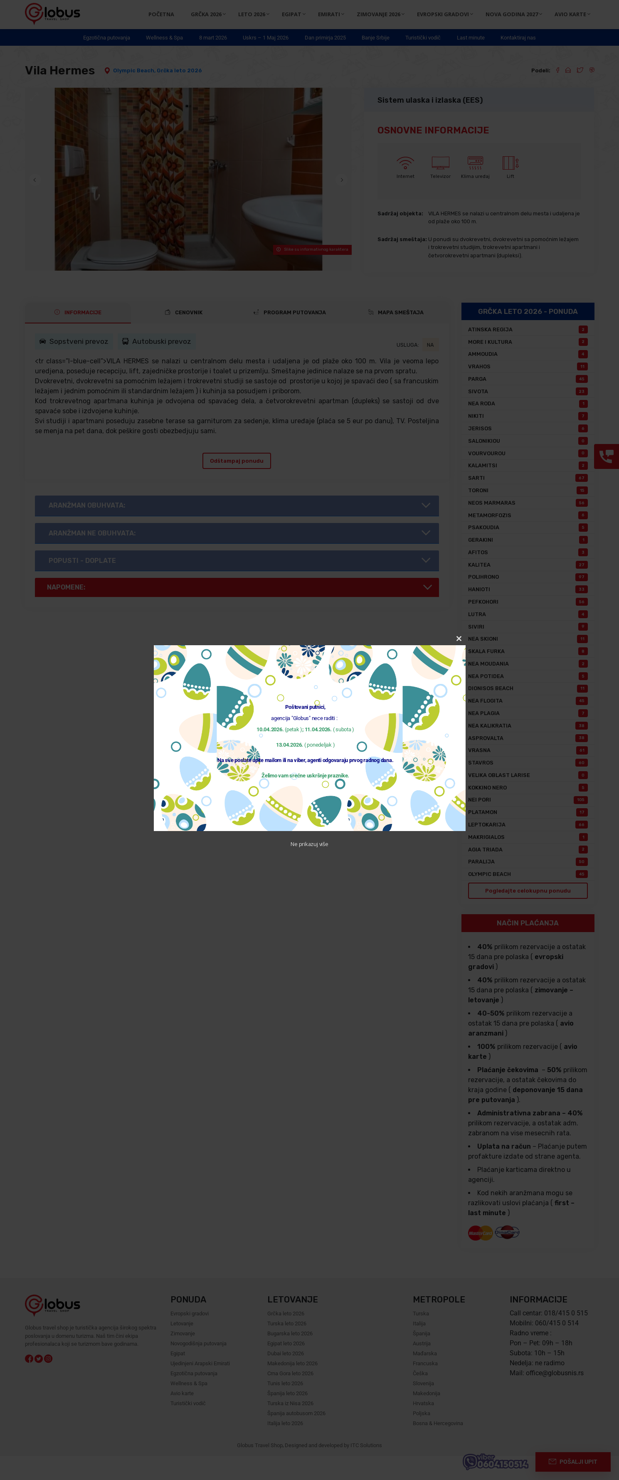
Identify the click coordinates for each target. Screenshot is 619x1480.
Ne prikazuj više (309, 844)
